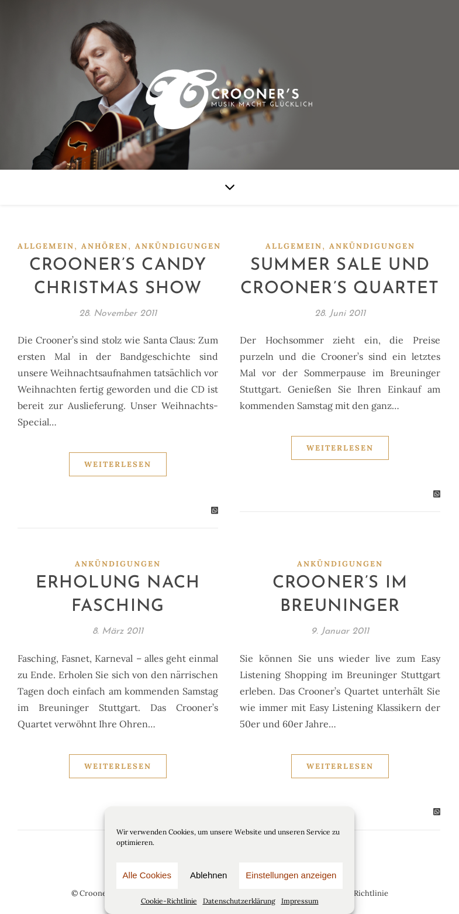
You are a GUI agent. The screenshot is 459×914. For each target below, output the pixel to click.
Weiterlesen (117, 464)
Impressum (300, 900)
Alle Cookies (147, 875)
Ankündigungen (178, 246)
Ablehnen (208, 875)
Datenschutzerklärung (239, 900)
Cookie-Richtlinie (169, 900)
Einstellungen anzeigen (291, 875)
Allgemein (46, 246)
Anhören (104, 246)
